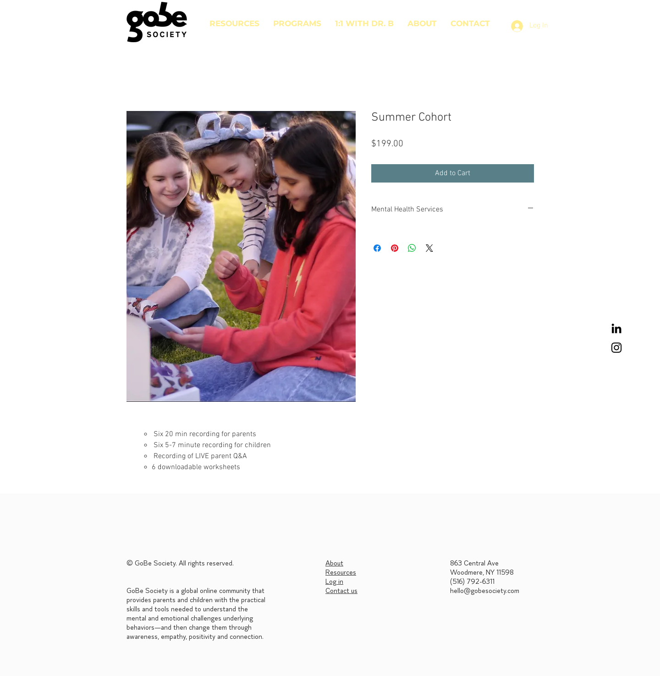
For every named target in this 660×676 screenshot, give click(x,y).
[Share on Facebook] (377, 248)
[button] (297, 23)
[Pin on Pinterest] (394, 248)
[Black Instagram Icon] (616, 348)
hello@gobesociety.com (484, 591)
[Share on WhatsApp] (412, 248)
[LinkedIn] (616, 328)
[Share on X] (429, 248)
